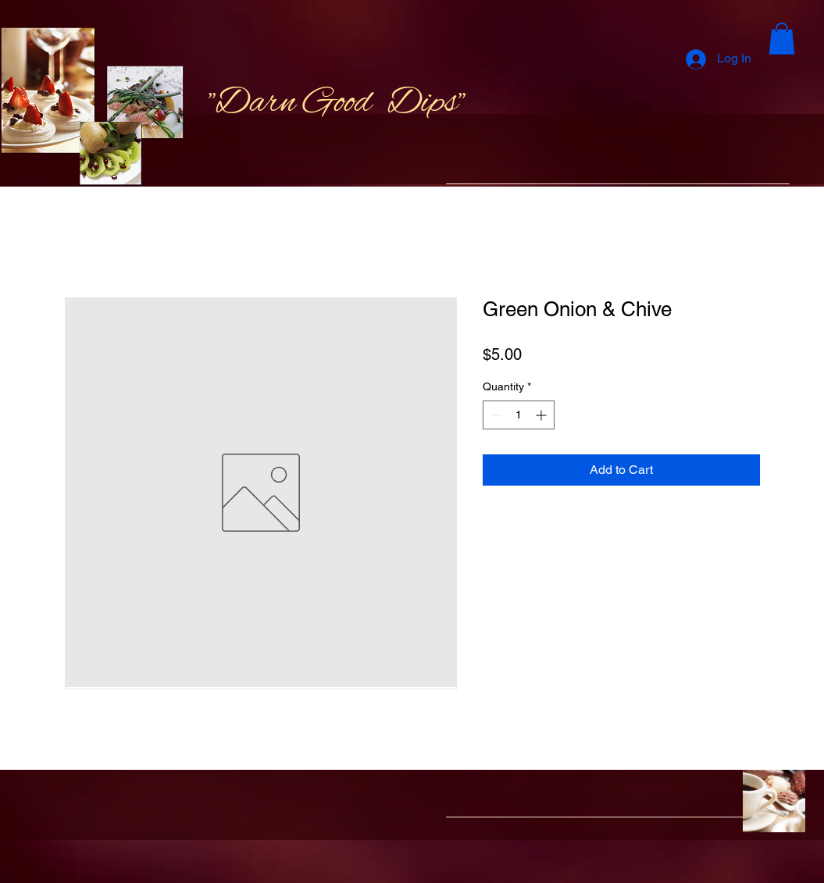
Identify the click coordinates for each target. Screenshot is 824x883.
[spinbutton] (519, 415)
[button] (782, 39)
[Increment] (542, 415)
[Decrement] (495, 415)
